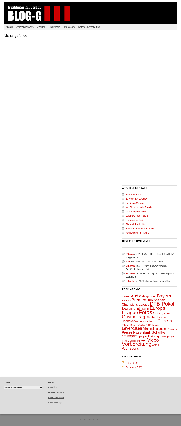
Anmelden (52, 387)
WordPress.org (55, 403)
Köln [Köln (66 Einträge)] (148, 324)
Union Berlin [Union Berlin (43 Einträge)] (135, 341)
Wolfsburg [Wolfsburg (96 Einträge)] (130, 348)
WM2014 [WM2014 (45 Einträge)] (156, 345)
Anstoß (9, 27)
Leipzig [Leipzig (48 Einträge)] (155, 325)
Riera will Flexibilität (135, 224)
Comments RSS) (134, 367)
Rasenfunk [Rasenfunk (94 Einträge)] (142, 332)
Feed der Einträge (56, 392)
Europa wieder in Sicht (137, 216)
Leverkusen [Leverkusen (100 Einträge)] (132, 328)
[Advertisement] (34, 69)
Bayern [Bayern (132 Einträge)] (164, 295)
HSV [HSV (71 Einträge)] (125, 325)
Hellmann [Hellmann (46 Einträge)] (139, 321)
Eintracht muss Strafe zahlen (140, 228)
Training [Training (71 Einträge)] (153, 336)
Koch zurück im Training (137, 233)
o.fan (128, 261)
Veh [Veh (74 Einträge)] (143, 340)
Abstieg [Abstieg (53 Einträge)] (126, 296)
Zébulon (130, 254)
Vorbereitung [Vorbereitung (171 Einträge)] (136, 344)
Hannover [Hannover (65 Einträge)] (128, 321)
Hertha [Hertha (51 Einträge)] (148, 321)
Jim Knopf (130, 273)
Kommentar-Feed (56, 397)
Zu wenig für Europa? (136, 199)
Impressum (69, 27)
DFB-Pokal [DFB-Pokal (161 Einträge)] (162, 304)
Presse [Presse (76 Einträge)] (127, 332)
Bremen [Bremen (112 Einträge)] (139, 300)
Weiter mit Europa (134, 194)
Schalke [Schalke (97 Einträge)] (158, 332)
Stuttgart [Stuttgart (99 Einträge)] (129, 336)
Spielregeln (54, 27)
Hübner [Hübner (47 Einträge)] (132, 325)
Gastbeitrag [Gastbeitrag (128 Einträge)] (133, 316)
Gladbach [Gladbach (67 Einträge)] (152, 317)
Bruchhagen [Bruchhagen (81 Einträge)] (156, 300)
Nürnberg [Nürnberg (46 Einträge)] (172, 329)
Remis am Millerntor (135, 203)
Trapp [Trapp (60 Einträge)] (125, 340)
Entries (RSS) (132, 363)
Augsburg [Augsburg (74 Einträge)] (149, 296)
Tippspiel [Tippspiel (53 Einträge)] (142, 336)
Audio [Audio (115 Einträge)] (136, 295)
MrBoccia (130, 266)
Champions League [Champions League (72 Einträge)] (135, 304)
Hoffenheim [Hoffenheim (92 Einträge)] (162, 321)
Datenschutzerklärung (89, 27)
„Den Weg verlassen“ (136, 211)
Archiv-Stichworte (25, 27)
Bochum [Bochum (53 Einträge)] (126, 300)
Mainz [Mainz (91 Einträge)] (148, 328)
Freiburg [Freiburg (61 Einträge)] (158, 313)
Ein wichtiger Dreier (135, 220)
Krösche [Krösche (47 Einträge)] (141, 325)
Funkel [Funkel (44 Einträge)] (167, 313)
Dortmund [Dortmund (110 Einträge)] (131, 308)
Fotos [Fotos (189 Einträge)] (145, 312)
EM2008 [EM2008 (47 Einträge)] (145, 309)
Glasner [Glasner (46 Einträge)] (163, 317)
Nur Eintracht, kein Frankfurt (139, 207)
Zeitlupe (41, 27)
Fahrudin (130, 281)
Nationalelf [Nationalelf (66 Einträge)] (160, 328)
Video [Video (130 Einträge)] (153, 339)
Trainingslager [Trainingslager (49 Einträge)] (167, 336)
